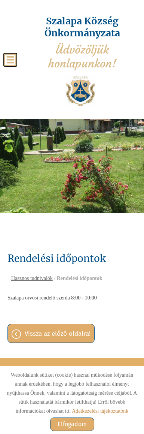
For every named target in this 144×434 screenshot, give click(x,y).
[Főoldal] (80, 91)
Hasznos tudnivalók (32, 278)
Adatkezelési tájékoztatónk (100, 411)
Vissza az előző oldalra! (58, 334)
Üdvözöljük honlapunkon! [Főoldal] (82, 42)
